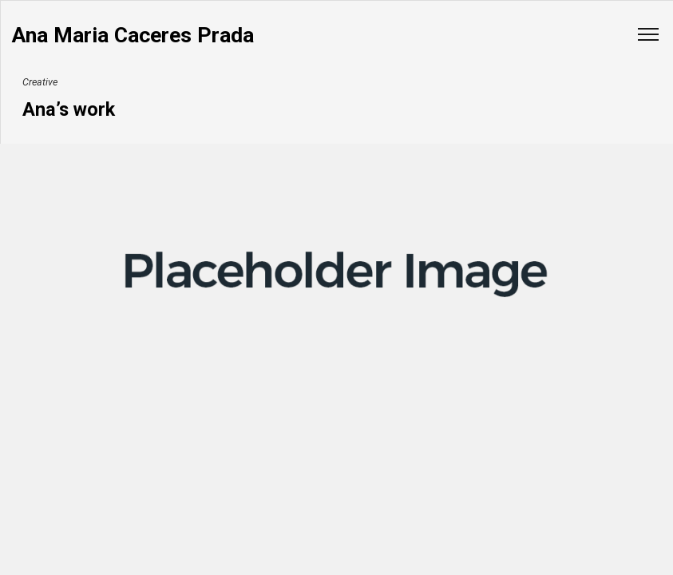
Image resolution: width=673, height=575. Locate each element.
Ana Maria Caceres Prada (133, 35)
